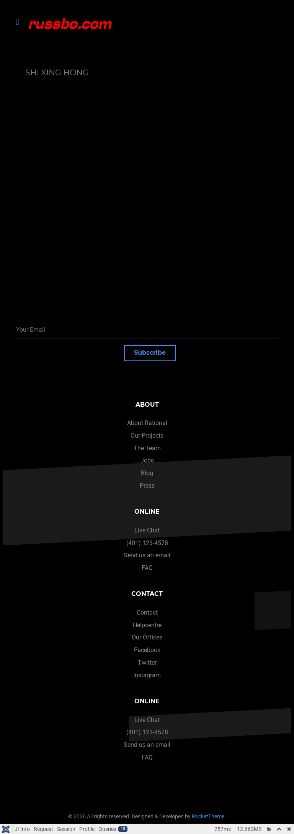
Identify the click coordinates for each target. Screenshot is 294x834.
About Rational (147, 423)
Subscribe (150, 352)
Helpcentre (147, 625)
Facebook (147, 650)
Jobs (147, 460)
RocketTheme (208, 816)
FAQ (147, 567)
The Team (147, 448)
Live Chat (147, 530)
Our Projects (147, 435)
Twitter (147, 662)
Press (147, 485)
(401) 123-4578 (147, 543)
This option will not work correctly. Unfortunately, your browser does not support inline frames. (149, 178)
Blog (147, 473)
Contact (147, 612)
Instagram (147, 675)
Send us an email (147, 555)
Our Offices (147, 637)
